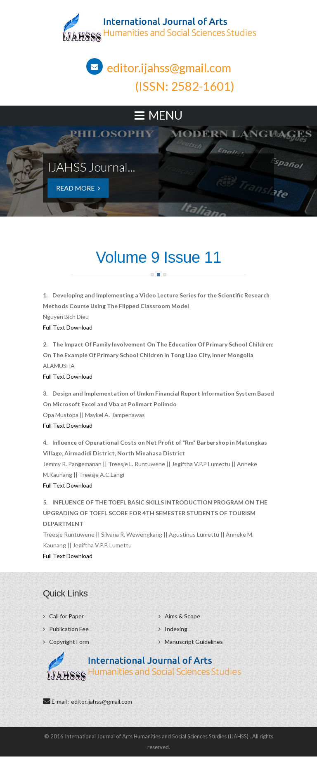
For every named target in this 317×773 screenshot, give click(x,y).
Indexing (176, 628)
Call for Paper (66, 616)
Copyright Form (69, 641)
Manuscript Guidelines (194, 641)
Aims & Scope (182, 616)
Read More (78, 188)
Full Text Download (67, 327)
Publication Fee (69, 628)
